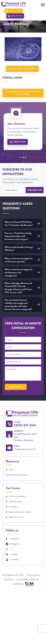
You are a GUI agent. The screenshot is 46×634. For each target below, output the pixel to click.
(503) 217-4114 (34, 11)
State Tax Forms (16, 517)
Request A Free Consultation (22, 68)
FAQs (11, 469)
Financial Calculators (18, 475)
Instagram (15, 544)
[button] (20, 157)
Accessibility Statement (28, 579)
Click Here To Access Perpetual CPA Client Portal (23, 93)
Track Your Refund (17, 496)
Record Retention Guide (20, 512)
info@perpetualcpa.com (25, 449)
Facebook (14, 538)
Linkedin (14, 554)
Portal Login (14, 11)
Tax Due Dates (15, 501)
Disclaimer (8, 579)
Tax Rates (13, 507)
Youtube (14, 559)
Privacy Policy (33, 575)
